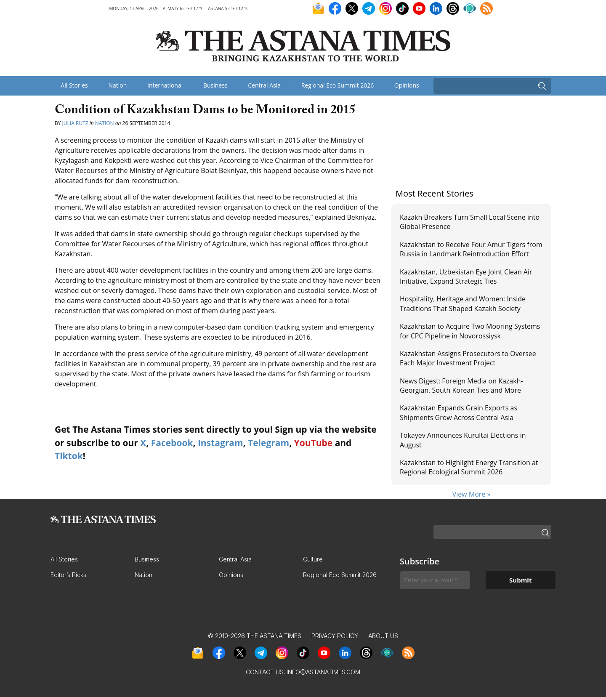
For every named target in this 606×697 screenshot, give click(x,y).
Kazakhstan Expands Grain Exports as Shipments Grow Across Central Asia (458, 412)
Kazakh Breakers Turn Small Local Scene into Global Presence (470, 222)
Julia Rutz (75, 123)
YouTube (313, 443)
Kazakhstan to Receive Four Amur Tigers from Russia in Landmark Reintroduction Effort (471, 249)
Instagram (220, 443)
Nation (117, 85)
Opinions (406, 85)
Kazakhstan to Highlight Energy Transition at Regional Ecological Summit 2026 (469, 467)
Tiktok (69, 456)
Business (215, 85)
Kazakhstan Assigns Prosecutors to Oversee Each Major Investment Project (468, 358)
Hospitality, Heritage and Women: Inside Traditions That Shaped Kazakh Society (463, 303)
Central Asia (264, 85)
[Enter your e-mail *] (435, 580)
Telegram (268, 443)
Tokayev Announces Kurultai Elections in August (463, 440)
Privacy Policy (334, 635)
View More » (471, 494)
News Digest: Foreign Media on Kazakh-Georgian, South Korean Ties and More (461, 385)
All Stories (74, 85)
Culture (313, 559)
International (165, 85)
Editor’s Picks (68, 574)
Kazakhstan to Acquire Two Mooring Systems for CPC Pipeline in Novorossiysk (470, 331)
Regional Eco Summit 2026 (337, 85)
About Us (383, 635)
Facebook (172, 443)
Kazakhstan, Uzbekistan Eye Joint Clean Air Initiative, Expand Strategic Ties (466, 276)
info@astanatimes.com (323, 672)
